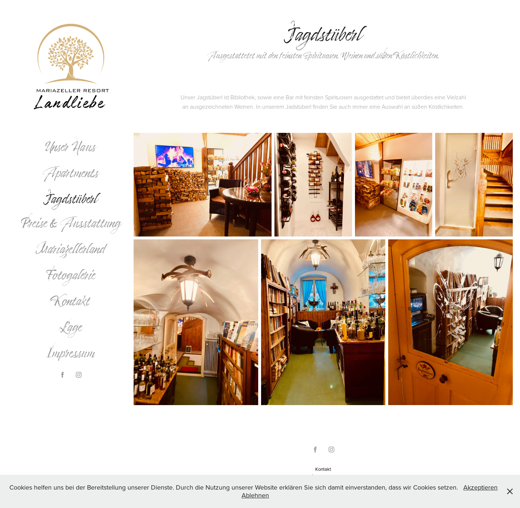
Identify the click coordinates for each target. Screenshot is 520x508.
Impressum (70, 353)
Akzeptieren (480, 487)
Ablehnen (255, 495)
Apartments (71, 172)
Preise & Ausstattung (71, 223)
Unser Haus (70, 146)
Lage (70, 327)
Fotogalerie (70, 275)
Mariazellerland (70, 249)
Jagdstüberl (70, 198)
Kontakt (70, 301)
